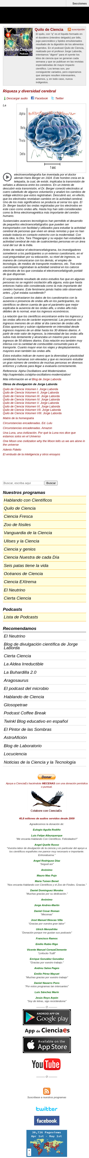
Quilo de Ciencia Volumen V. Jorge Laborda (31, 403)
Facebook (41, 98)
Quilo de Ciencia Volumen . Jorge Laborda (31, 396)
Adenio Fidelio (12, 449)
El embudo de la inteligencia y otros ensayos (31, 454)
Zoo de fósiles (17, 524)
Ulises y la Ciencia (21, 541)
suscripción (78, 29)
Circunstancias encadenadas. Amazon (27, 428)
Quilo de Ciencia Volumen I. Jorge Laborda (30, 389)
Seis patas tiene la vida (26, 565)
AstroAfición (15, 737)
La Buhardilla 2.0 (20, 672)
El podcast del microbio (26, 688)
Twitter (59, 98)
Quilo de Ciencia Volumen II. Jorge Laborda (31, 392)
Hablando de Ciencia (24, 696)
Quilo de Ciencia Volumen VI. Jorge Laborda (31, 406)
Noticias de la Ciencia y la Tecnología (40, 762)
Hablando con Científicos (28, 500)
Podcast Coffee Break (25, 713)
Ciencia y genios (20, 549)
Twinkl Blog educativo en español (36, 721)
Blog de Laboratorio (23, 745)
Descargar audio (17, 98)
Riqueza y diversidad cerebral (29, 91)
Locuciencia (15, 753)
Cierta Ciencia (17, 598)
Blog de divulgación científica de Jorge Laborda (41, 646)
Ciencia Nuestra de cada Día (31, 557)
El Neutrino (14, 590)
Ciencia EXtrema (20, 581)
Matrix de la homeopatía (18, 418)
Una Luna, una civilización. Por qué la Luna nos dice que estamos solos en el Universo (39, 434)
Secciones (80, 3)
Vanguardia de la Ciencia (28, 532)
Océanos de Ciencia (23, 573)
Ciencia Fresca (18, 516)
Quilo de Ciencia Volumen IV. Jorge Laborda (31, 399)
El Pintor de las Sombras (28, 729)
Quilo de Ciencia (49, 29)
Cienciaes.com (29, 18)
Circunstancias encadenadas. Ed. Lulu (27, 423)
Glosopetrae (16, 704)
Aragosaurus (16, 680)
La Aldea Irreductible (23, 664)
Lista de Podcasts (21, 617)
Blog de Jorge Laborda (46, 379)
